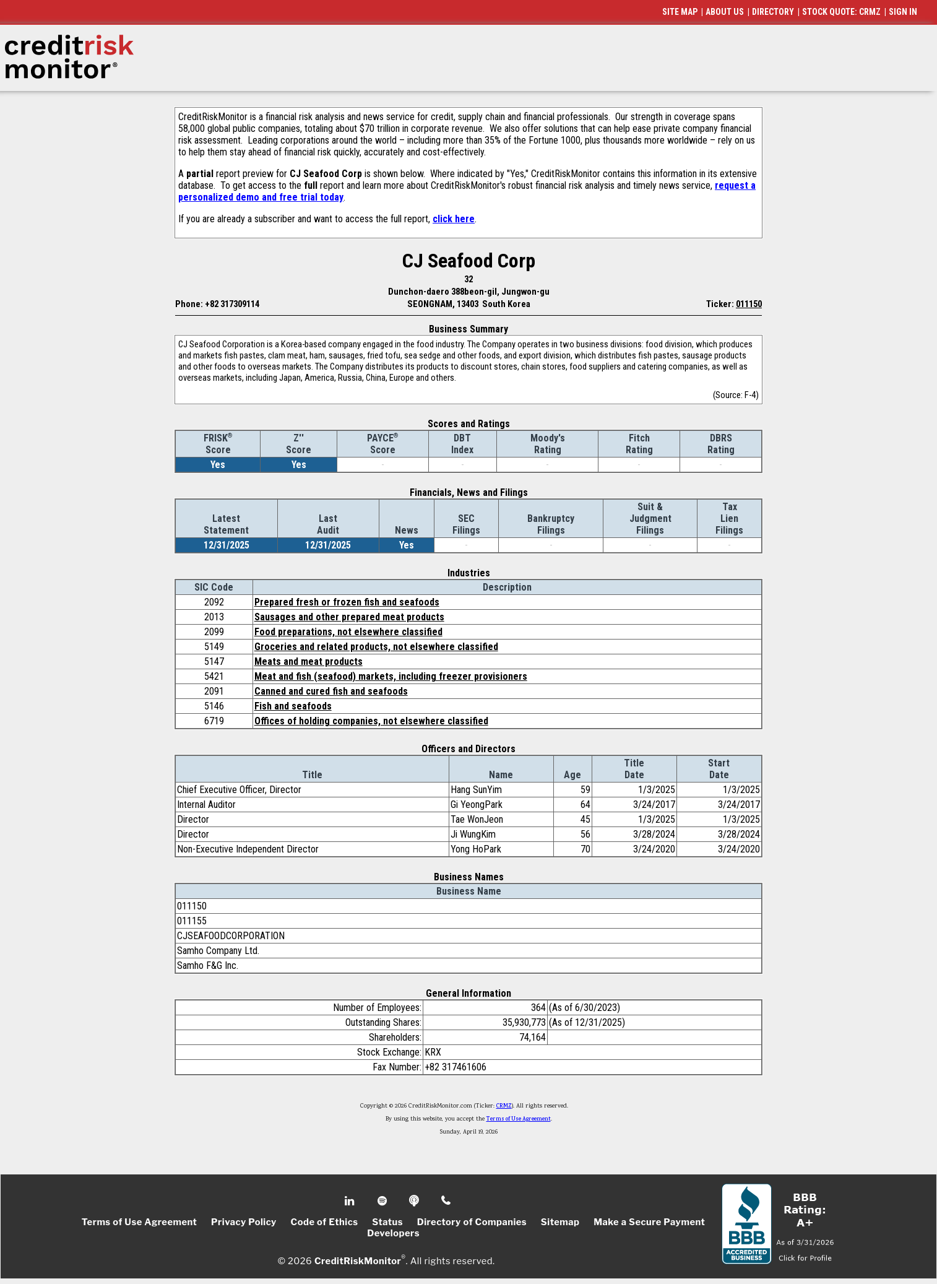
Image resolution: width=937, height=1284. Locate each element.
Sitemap (560, 1222)
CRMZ (504, 1106)
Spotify (383, 1201)
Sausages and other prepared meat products (349, 617)
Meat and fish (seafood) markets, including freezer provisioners (390, 676)
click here (454, 219)
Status (387, 1222)
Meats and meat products (308, 661)
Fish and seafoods (293, 706)
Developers (393, 1233)
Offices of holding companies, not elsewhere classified (371, 721)
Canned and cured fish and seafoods (331, 691)
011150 (749, 304)
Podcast (415, 1201)
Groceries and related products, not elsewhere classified (376, 647)
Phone (446, 1201)
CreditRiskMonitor (357, 1260)
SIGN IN (903, 12)
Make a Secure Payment (649, 1222)
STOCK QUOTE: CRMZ (841, 12)
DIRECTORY (773, 12)
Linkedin (351, 1201)
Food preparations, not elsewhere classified (348, 632)
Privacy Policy (244, 1222)
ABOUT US (725, 12)
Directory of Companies (472, 1222)
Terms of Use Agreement (518, 1119)
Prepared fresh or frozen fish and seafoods (346, 602)
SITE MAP (679, 12)
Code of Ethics (324, 1222)
